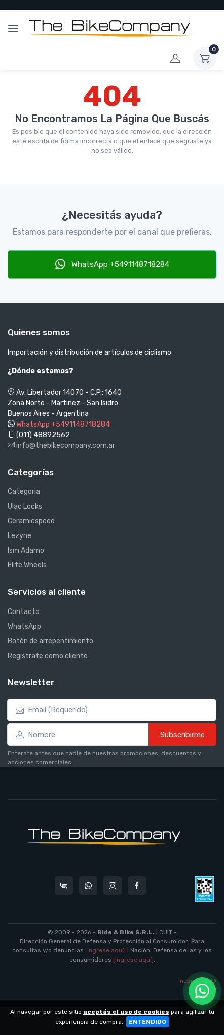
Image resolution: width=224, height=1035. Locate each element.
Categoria (24, 491)
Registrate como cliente (48, 655)
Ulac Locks (25, 506)
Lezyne (19, 535)
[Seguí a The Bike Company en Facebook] (137, 885)
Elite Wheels (27, 565)
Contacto (24, 611)
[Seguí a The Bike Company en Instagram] (112, 885)
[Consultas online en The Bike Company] (64, 885)
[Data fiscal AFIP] (204, 889)
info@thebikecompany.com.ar (61, 445)
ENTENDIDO (147, 1021)
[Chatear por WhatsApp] (202, 991)
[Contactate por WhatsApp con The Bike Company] (88, 885)
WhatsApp (24, 626)
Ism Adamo (26, 550)
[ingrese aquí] (105, 950)
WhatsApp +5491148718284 (112, 264)
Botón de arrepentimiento (50, 641)
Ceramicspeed (31, 521)
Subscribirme (182, 734)
